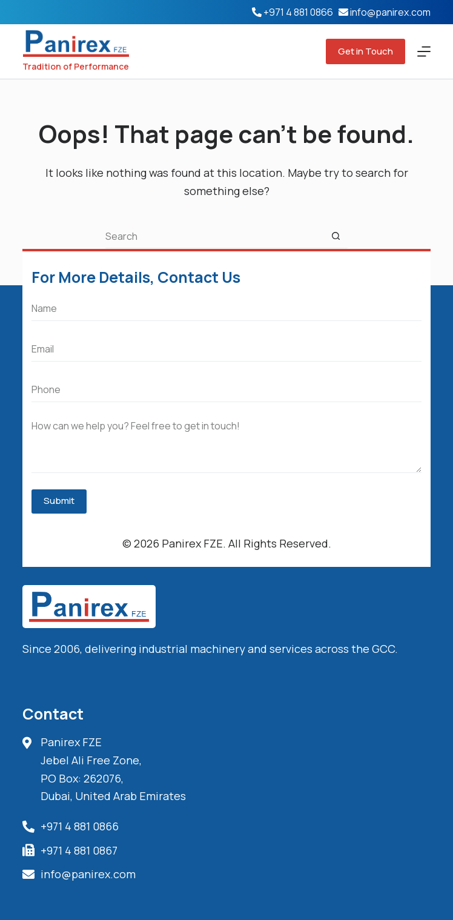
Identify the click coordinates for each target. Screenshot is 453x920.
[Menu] (424, 51)
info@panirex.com (390, 12)
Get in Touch (365, 51)
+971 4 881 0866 (298, 12)
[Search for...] (214, 236)
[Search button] (335, 236)
